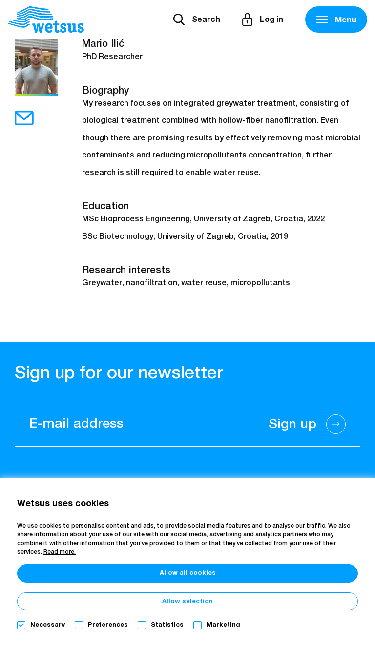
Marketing (223, 625)
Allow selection (187, 601)
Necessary (47, 625)
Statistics (167, 625)
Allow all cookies (188, 573)
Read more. (59, 552)
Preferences (108, 625)
